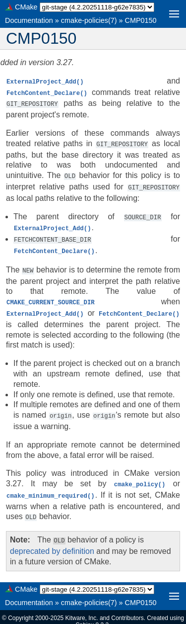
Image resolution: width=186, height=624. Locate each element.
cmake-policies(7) (89, 20)
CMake (26, 7)
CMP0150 (141, 20)
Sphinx (84, 616)
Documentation (29, 20)
